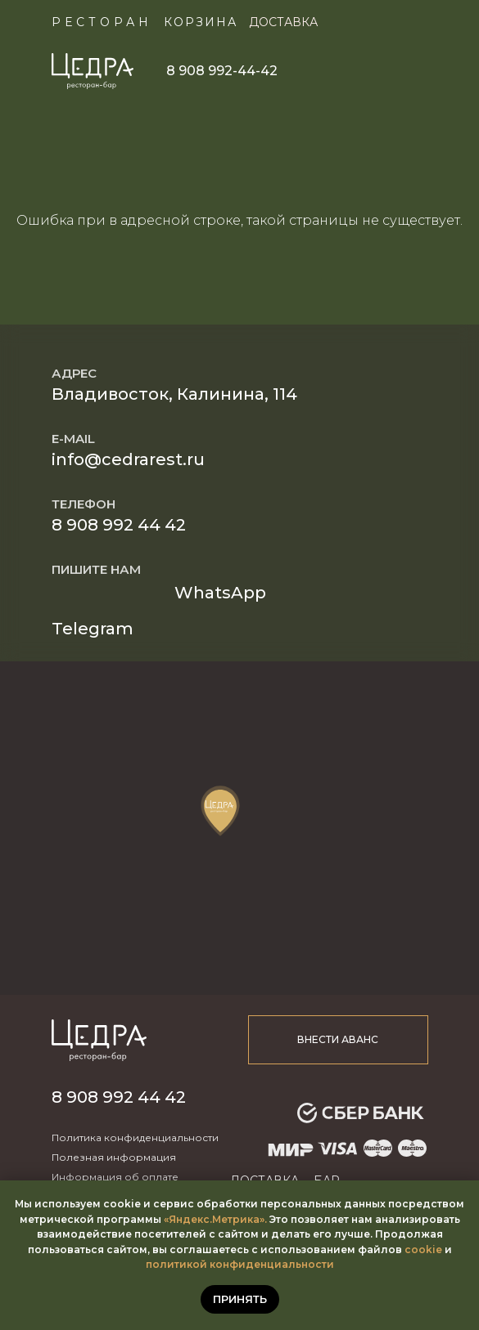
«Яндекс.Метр (202, 1219)
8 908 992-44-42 (222, 70)
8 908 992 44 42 (119, 525)
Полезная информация (114, 1157)
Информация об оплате (115, 1177)
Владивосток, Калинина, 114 (174, 394)
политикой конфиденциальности (240, 1264)
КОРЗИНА (200, 22)
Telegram (92, 628)
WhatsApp (220, 592)
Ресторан (102, 22)
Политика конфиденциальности (135, 1137)
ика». (253, 1219)
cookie (423, 1249)
